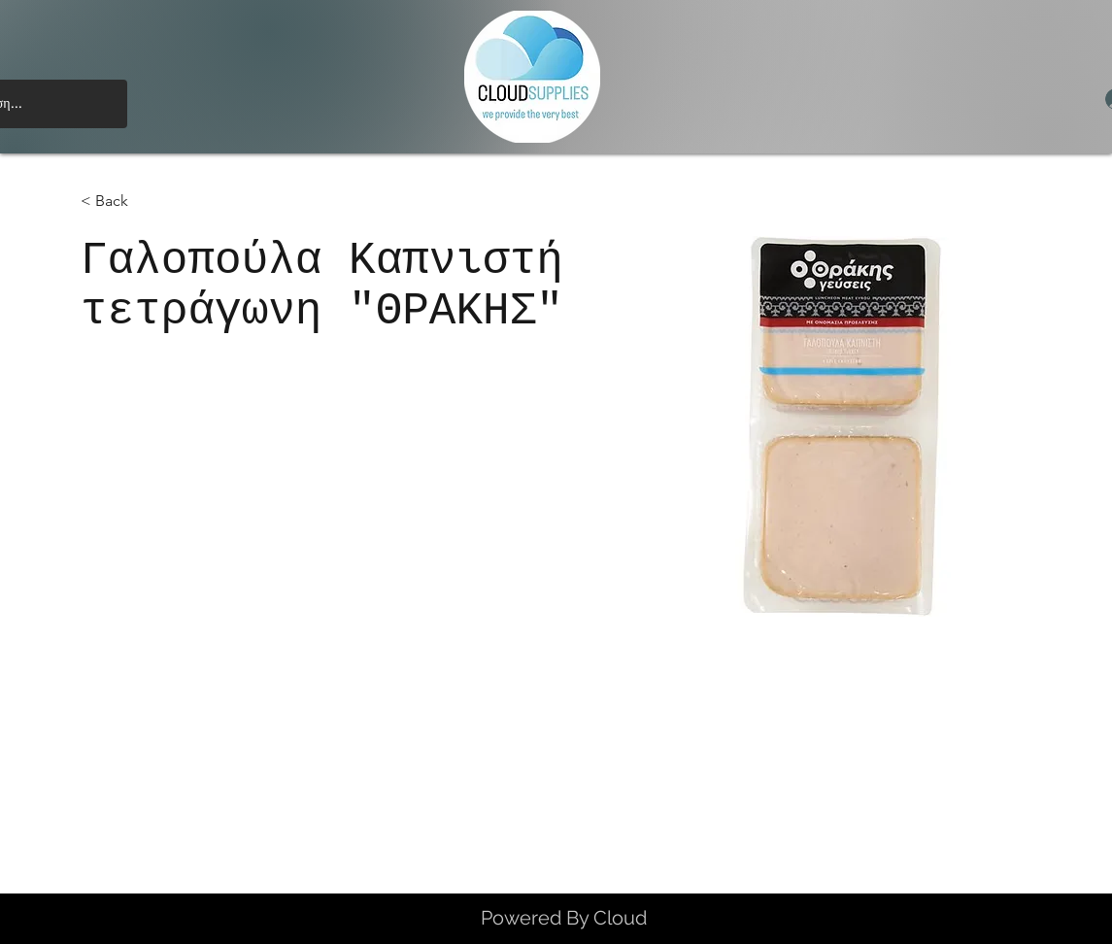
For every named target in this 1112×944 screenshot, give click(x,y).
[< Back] (119, 201)
